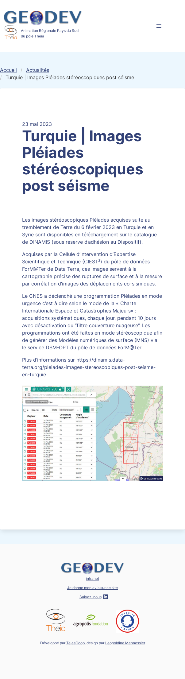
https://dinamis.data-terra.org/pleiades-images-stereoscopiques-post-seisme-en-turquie (89, 367)
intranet (92, 578)
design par (116, 643)
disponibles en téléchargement (82, 234)
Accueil (8, 70)
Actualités (37, 70)
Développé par (62, 643)
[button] (159, 26)
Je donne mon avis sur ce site (92, 587)
